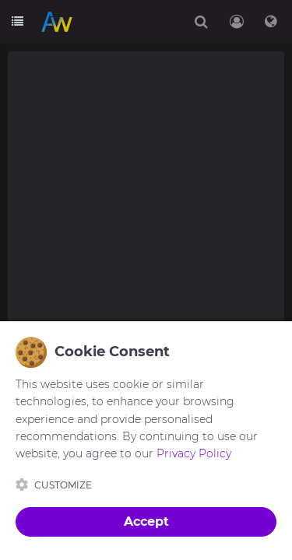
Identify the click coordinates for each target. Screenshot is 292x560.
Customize (54, 484)
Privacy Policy (194, 453)
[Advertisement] (146, 202)
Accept (146, 521)
